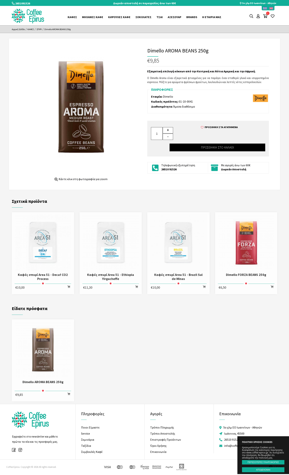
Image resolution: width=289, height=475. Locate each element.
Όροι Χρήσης (158, 445)
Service (85, 433)
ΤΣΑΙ (159, 17)
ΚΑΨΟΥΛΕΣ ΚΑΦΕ (119, 17)
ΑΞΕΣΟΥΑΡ (174, 17)
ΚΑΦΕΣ (72, 17)
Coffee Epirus (28, 16)
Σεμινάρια (87, 439)
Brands (191, 17)
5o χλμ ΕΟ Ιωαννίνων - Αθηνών (257, 3)
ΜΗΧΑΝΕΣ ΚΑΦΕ (92, 17)
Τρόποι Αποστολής (162, 433)
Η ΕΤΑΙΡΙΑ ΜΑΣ (211, 17)
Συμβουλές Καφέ (91, 451)
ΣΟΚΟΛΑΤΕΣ (143, 17)
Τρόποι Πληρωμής (162, 427)
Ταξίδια (86, 445)
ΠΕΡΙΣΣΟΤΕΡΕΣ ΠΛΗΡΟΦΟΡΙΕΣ (263, 462)
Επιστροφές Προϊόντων (165, 439)
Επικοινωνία (158, 451)
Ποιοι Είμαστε (90, 427)
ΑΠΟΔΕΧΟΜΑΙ (263, 469)
